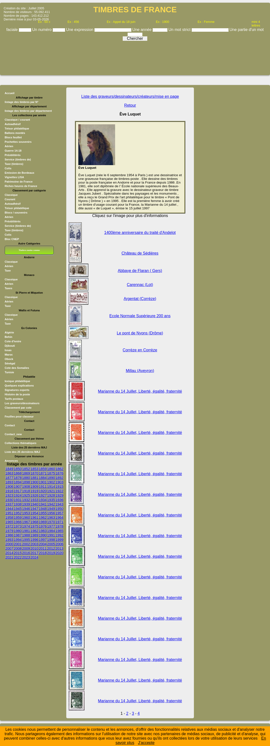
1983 (43, 531)
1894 (18, 482)
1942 (51, 504)
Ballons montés (15, 132)
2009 (26, 548)
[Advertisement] (135, 56)
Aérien (9, 146)
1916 (9, 491)
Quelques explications (19, 385)
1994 (18, 540)
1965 (9, 522)
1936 (59, 500)
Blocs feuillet (13, 137)
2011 (43, 548)
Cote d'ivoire (13, 341)
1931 (18, 500)
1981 (26, 531)
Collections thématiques (20, 443)
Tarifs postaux (14, 398)
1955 (43, 513)
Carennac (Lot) (140, 285)
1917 (18, 491)
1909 (34, 486)
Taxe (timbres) (14, 163)
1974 (26, 526)
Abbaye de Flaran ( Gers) (140, 271)
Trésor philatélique (17, 128)
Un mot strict (179, 30)
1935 (51, 500)
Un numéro (42, 30)
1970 (51, 522)
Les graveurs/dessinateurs (22, 403)
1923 (9, 495)
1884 (43, 478)
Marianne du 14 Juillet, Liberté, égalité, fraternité (140, 391)
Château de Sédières (140, 253)
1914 (51, 486)
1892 (59, 478)
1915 (59, 486)
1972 (9, 526)
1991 (51, 535)
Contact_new (13, 434)
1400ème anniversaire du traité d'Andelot (140, 232)
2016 (26, 553)
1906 (9, 486)
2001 (18, 544)
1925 (26, 495)
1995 (26, 540)
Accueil (9, 93)
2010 (34, 548)
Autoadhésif (13, 124)
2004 (43, 544)
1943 (59, 504)
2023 (26, 557)
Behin (8, 336)
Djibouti (10, 345)
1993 (9, 540)
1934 (43, 500)
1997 (43, 540)
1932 (26, 500)
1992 (59, 535)
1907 (18, 486)
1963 (51, 517)
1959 (18, 517)
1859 (43, 469)
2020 (59, 553)
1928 (51, 495)
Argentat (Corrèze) (140, 299)
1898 (26, 482)
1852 (26, 469)
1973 (18, 526)
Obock (9, 359)
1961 (34, 517)
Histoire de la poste (17, 394)
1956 (51, 513)
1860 (51, 469)
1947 (34, 509)
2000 (9, 544)
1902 (51, 482)
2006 (59, 544)
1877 (9, 478)
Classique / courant (17, 119)
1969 (43, 522)
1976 (43, 526)
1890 (51, 478)
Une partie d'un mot (247, 30)
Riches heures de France (21, 186)
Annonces (11, 460)
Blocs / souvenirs (16, 212)
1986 (9, 535)
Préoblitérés (13, 155)
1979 (9, 531)
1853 (34, 469)
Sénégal (10, 363)
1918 (26, 491)
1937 (9, 504)
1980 (18, 531)
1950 (59, 509)
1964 (59, 517)
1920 (43, 491)
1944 (9, 509)
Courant (10, 199)
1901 (43, 482)
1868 (18, 473)
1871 (43, 473)
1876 (59, 473)
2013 (59, 548)
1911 (43, 486)
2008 (18, 548)
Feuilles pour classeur (19, 416)
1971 (59, 522)
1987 (18, 535)
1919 (34, 491)
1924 (18, 495)
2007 (9, 548)
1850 (18, 469)
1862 (59, 469)
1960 (26, 517)
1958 (9, 517)
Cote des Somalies (17, 367)
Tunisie (9, 372)
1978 (59, 526)
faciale (12, 30)
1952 (18, 513)
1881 (34, 478)
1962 (43, 517)
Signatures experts (17, 389)
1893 (9, 482)
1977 (51, 526)
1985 (59, 531)
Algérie (9, 332)
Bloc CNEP (12, 239)
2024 (34, 557)
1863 (9, 473)
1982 (34, 531)
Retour (130, 105)
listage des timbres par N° (22, 101)
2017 (34, 553)
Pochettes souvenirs (18, 141)
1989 (34, 535)
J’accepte (146, 743)
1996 (34, 540)
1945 (18, 509)
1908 (26, 486)
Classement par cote (18, 407)
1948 (43, 509)
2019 (51, 553)
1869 (26, 473)
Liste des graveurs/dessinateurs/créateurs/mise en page (130, 96)
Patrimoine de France (19, 181)
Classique (11, 194)
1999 (59, 540)
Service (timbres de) (18, 159)
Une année (142, 30)
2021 (9, 557)
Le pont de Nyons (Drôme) (140, 333)
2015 (18, 553)
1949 (51, 509)
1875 (51, 473)
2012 (51, 548)
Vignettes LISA (14, 177)
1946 (26, 509)
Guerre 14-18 (13, 150)
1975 (34, 526)
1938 (18, 504)
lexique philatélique (17, 381)
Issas (8, 350)
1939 (26, 504)
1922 (59, 491)
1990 (43, 535)
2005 (51, 544)
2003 (34, 544)
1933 (34, 500)
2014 (9, 553)
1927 (43, 495)
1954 (34, 513)
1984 (51, 531)
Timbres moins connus (29, 250)
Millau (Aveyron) (140, 371)
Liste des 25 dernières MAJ (22, 451)
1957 (59, 513)
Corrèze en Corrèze (140, 350)
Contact (10, 425)
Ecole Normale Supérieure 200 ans (140, 316)
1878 (18, 478)
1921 (51, 491)
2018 (43, 553)
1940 (34, 504)
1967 (26, 522)
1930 (9, 500)
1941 (43, 504)
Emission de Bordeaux (19, 172)
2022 (18, 557)
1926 (34, 495)
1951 (9, 513)
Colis (8, 168)
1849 (9, 469)
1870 (34, 473)
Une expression (80, 30)
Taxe (8, 270)
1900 (34, 482)
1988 (26, 535)
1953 (26, 513)
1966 (18, 522)
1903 (59, 482)
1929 (59, 495)
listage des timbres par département (28, 110)
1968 (34, 522)
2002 (26, 544)
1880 (26, 478)
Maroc (9, 354)
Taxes (8, 288)
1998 (51, 540)
